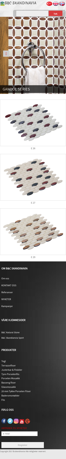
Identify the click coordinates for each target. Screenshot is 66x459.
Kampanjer (7, 306)
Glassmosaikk (8, 387)
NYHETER (6, 299)
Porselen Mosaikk (10, 378)
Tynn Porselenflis (10, 374)
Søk (55, 13)
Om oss (5, 278)
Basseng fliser (8, 382)
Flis (3, 400)
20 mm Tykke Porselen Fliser (16, 391)
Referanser (7, 292)
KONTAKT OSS (8, 285)
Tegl (3, 361)
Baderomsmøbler (10, 395)
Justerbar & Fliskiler (11, 369)
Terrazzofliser (8, 365)
